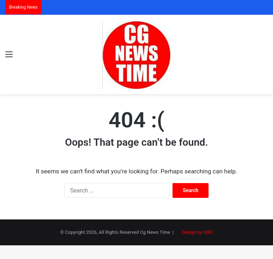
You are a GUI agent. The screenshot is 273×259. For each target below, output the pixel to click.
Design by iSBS (197, 232)
